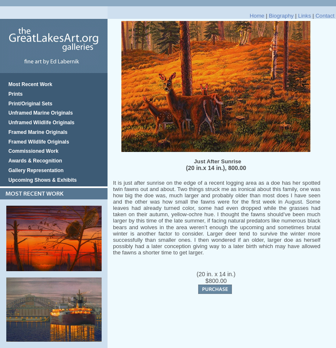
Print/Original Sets (30, 104)
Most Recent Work (30, 84)
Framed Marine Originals (38, 132)
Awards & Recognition (35, 161)
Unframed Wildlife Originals (41, 123)
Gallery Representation (35, 170)
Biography (281, 16)
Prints (15, 94)
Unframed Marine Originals (40, 113)
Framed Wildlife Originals (38, 142)
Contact (324, 16)
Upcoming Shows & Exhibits (42, 180)
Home (256, 16)
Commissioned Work (33, 151)
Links (304, 16)
